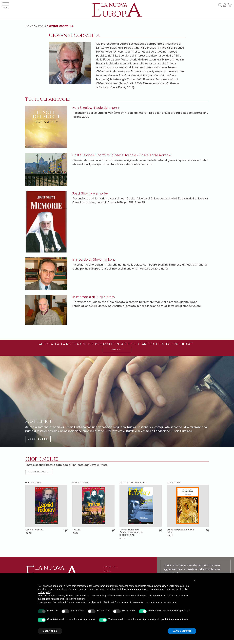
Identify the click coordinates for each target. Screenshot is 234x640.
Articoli (111, 566)
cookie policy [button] (44, 592)
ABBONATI (117, 349)
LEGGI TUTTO (38, 439)
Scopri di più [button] (50, 631)
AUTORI (39, 26)
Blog (108, 571)
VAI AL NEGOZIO (38, 472)
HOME (29, 26)
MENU (5, 5)
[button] (194, 580)
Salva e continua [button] (182, 631)
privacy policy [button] (159, 586)
